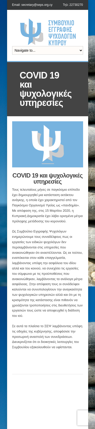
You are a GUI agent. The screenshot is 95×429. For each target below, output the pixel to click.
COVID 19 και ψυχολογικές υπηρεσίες (47, 178)
